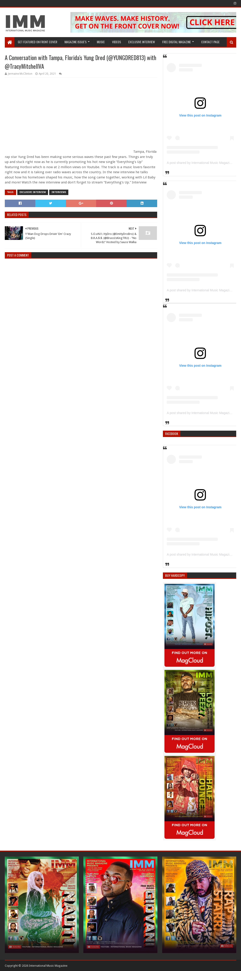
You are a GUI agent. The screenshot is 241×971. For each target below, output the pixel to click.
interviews (58, 192)
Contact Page (210, 41)
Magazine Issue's (75, 41)
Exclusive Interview (33, 192)
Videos (116, 41)
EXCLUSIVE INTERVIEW (141, 41)
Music (101, 41)
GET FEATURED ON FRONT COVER (37, 41)
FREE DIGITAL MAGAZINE (176, 41)
